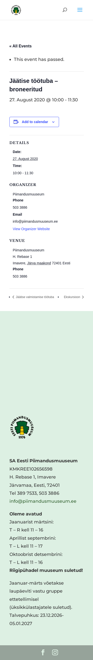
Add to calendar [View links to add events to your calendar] (35, 122)
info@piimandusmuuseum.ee (42, 501)
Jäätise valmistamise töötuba (34, 297)
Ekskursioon (72, 297)
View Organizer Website (31, 229)
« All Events (20, 46)
